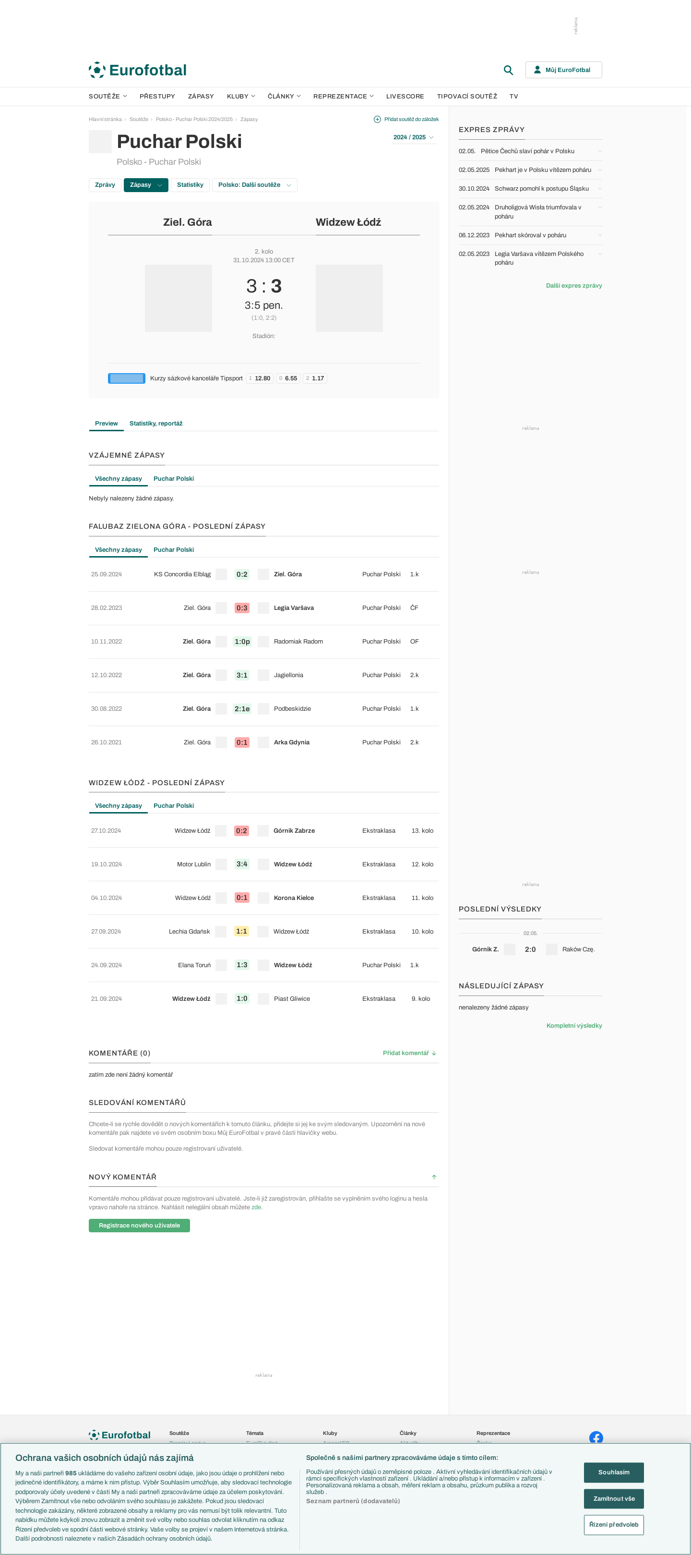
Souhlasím (614, 1472)
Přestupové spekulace (272, 1398)
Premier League (187, 1357)
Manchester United (345, 1378)
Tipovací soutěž (467, 96)
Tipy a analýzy (416, 1439)
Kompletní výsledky (574, 1025)
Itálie (482, 1398)
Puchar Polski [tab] (174, 478)
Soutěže (108, 96)
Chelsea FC (336, 1368)
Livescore (405, 96)
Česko (484, 1357)
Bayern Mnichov (342, 1408)
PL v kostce (259, 1368)
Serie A (177, 1378)
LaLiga (177, 1368)
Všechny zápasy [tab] (118, 478)
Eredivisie (180, 1439)
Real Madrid (336, 1429)
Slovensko (489, 1368)
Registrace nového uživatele (139, 1139)
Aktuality (410, 1357)
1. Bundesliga (185, 1388)
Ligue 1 (177, 1398)
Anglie (484, 1378)
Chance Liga (183, 1408)
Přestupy (158, 96)
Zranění (255, 1408)
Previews (410, 1368)
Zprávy (105, 185)
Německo (488, 1408)
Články (408, 1347)
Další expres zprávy (574, 285)
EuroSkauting (261, 1357)
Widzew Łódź (348, 222)
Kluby (241, 96)
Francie (485, 1388)
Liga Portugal (184, 1429)
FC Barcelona (339, 1418)
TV (514, 96)
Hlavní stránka (105, 119)
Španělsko (489, 1418)
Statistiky (190, 185)
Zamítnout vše (614, 1498)
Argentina (488, 1429)
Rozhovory (412, 1429)
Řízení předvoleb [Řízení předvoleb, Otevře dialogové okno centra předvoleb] (614, 1524)
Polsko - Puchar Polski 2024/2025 (194, 119)
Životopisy (412, 1408)
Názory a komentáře (423, 1388)
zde (256, 1121)
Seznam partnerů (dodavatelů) (353, 1501)
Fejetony (410, 1398)
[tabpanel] (264, 498)
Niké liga (179, 1418)
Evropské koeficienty (270, 1378)
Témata (254, 1347)
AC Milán (333, 1388)
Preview (106, 423)
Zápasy (201, 96)
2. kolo (264, 251)
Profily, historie (416, 1418)
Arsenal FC (336, 1357)
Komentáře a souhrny (424, 1378)
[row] (264, 571)
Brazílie (485, 1439)
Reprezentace (343, 96)
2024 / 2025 (413, 137)
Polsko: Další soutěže (254, 185)
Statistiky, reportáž (156, 423)
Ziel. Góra (187, 222)
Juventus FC (338, 1398)
